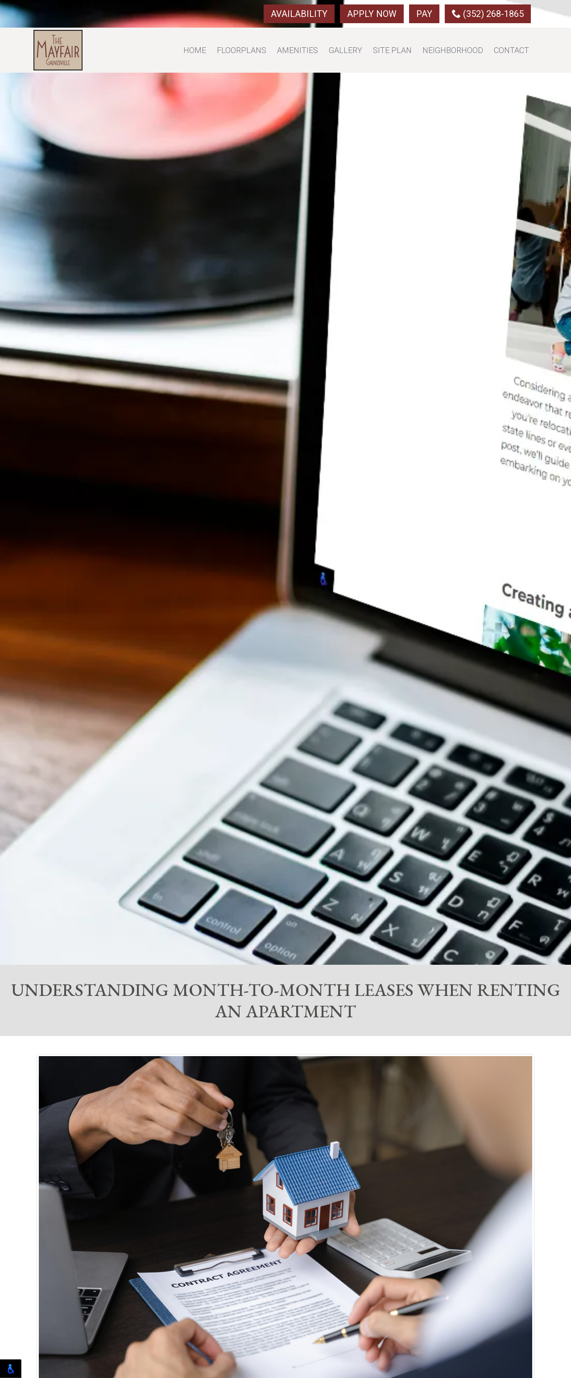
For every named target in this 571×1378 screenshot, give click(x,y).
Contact (511, 50)
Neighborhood (452, 50)
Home (194, 50)
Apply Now (372, 13)
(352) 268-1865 (488, 13)
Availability (299, 13)
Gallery (345, 50)
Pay (424, 13)
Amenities (297, 50)
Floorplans (241, 50)
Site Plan (392, 50)
